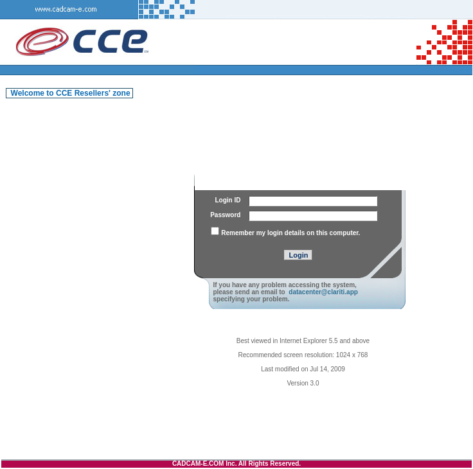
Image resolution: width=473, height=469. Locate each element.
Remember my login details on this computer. (290, 232)
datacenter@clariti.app (323, 292)
